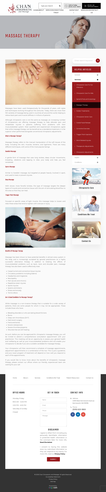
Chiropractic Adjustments (85, 152)
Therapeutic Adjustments (85, 146)
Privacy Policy (53, 479)
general (77, 75)
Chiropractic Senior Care (85, 117)
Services (49, 10)
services (78, 80)
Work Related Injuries (84, 141)
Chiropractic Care (86, 188)
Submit (53, 459)
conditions (79, 163)
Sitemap (53, 481)
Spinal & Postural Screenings (86, 99)
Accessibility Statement (53, 477)
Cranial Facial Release (84, 123)
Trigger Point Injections (85, 135)
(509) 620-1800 (75, 6)
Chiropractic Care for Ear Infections (85, 86)
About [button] (41, 11)
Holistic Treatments (83, 111)
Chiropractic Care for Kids (85, 93)
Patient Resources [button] (81, 11)
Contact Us (94, 11)
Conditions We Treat (62, 11)
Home (35, 10)
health (77, 158)
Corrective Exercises (83, 129)
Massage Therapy (83, 105)
